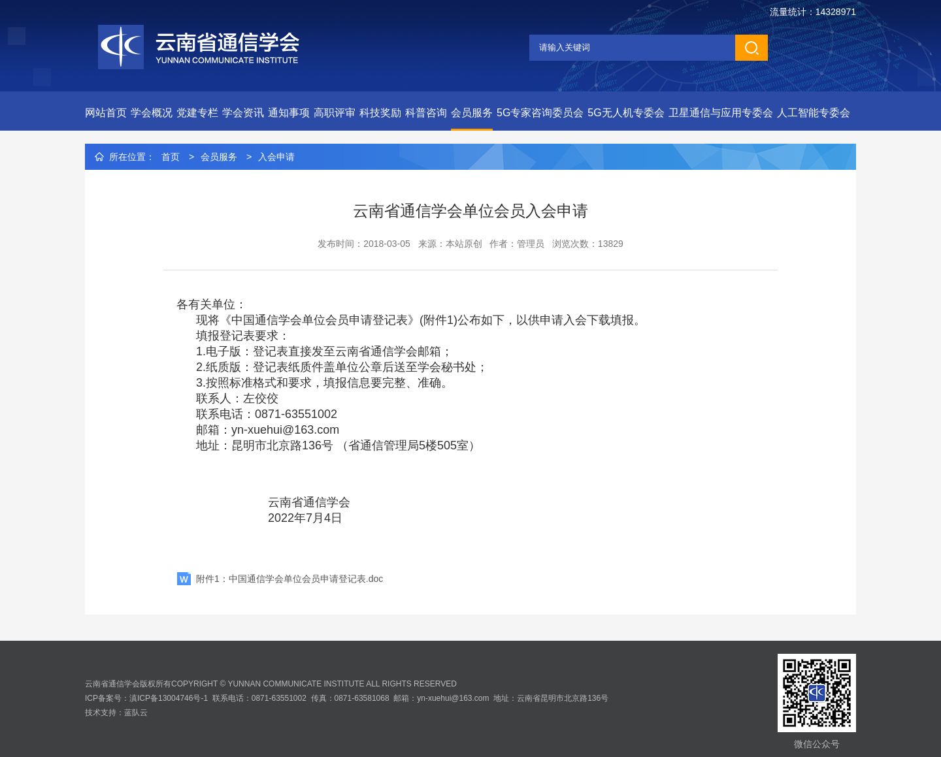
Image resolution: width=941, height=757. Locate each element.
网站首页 (106, 112)
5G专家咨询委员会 (540, 112)
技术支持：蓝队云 (116, 712)
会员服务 (472, 112)
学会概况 (152, 112)
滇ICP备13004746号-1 (168, 698)
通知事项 (289, 112)
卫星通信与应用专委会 (721, 112)
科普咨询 (426, 112)
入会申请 (276, 157)
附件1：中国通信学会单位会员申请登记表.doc (289, 578)
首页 (170, 157)
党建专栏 (197, 112)
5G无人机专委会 (625, 112)
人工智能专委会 (813, 112)
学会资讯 (243, 112)
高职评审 (334, 112)
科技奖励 (380, 112)
